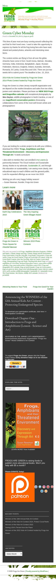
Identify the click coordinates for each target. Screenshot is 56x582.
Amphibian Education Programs (35, 251)
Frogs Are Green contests (15, 257)
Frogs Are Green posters (43, 267)
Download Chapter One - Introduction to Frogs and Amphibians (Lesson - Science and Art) (26, 324)
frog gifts (24, 255)
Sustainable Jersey (46, 271)
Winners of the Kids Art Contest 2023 (19, 525)
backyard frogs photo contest (29, 263)
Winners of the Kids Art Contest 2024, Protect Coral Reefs (27, 522)
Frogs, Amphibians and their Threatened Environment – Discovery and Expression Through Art (26, 152)
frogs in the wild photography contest (30, 269)
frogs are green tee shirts (10, 269)
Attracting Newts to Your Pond (15, 287)
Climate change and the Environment (39, 253)
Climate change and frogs (18, 253)
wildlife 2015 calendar (31, 273)
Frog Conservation (8, 255)
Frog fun (18, 255)
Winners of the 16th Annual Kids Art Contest (21, 519)
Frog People (32, 255)
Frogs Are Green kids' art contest (34, 257)
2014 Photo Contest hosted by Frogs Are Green (22, 80)
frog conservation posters (17, 265)
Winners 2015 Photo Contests (31, 242)
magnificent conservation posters (20, 100)
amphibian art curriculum (11, 263)
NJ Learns (41, 160)
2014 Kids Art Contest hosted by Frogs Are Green (23, 78)
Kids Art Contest (35, 259)
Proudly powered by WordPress (37, 571)
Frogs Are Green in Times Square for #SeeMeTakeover (10, 244)
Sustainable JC (34, 166)
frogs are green (28, 36)
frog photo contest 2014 (33, 265)
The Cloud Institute (9, 273)
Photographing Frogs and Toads (17, 261)
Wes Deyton (19, 273)
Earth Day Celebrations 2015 (12, 213)
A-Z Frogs (21, 251)
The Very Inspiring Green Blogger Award (32, 213)
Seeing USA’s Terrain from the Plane (19, 527)
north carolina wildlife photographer (18, 271)
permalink (6, 275)
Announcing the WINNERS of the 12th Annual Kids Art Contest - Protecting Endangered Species (26, 301)
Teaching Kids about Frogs (36, 261)
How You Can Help (23, 259)
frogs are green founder (27, 267)
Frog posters (41, 255)
